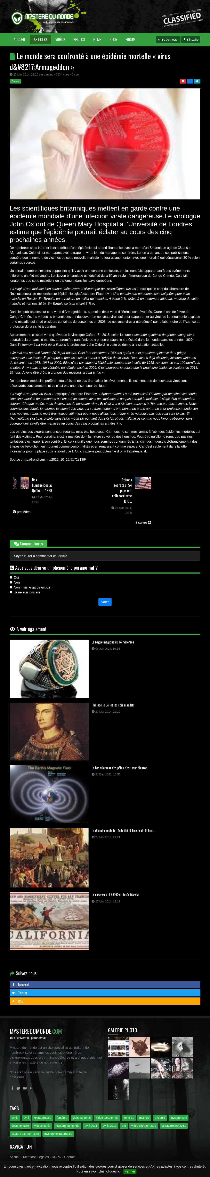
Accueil (22, 39)
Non (17, 582)
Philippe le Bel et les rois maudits (113, 705)
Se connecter (168, 39)
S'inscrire (191, 39)
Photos (79, 39)
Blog (113, 39)
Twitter (19, 992)
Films (97, 39)
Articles (40, 39)
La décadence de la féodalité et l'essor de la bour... (123, 830)
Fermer (130, 1171)
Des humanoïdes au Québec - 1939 (42, 485)
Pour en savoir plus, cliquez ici (98, 1171)
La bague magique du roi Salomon (113, 642)
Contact (69, 1157)
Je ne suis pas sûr (27, 592)
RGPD (56, 1157)
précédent (22, 512)
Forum (130, 39)
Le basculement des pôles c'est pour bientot (119, 767)
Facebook (20, 984)
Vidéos (60, 39)
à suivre (143, 522)
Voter (105, 602)
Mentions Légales (36, 1157)
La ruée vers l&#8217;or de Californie (115, 894)
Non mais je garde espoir (32, 587)
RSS (17, 1001)
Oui (16, 577)
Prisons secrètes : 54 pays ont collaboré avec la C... (122, 490)
